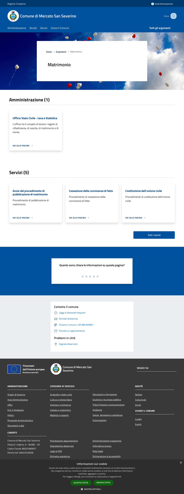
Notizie (138, 394)
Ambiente (97, 410)
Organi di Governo (16, 394)
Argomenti (61, 51)
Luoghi (138, 419)
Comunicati (140, 399)
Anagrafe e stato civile (61, 394)
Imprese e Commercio (60, 405)
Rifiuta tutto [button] (103, 482)
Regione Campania (16, 3)
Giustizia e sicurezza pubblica (107, 399)
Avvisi (138, 405)
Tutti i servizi (154, 235)
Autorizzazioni (100, 420)
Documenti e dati (15, 425)
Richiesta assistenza (60, 456)
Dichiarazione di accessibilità (106, 456)
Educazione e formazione (105, 394)
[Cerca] (173, 16)
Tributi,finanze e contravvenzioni (109, 404)
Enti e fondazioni (15, 410)
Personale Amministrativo (20, 420)
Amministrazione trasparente (107, 441)
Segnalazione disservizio (62, 446)
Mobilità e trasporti (59, 415)
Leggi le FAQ (56, 451)
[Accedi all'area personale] (162, 3)
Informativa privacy (102, 446)
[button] (92, 489)
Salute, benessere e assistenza (107, 415)
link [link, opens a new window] (119, 476)
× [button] (181, 463)
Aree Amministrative (17, 399)
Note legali (98, 451)
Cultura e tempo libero (61, 399)
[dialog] (92, 477)
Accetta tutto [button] (81, 482)
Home (49, 51)
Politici (10, 415)
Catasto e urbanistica (60, 410)
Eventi (138, 424)
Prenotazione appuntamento (64, 441)
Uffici (10, 405)
